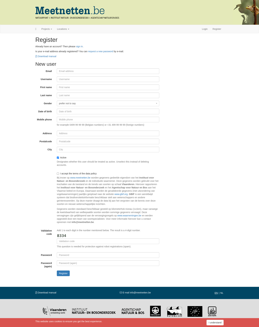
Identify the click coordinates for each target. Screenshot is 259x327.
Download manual (45, 56)
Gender (48, 103)
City (50, 149)
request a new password (100, 51)
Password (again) (46, 265)
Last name (46, 95)
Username (46, 79)
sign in (79, 46)
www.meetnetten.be (80, 177)
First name (46, 87)
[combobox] (108, 103)
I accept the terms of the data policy (77, 173)
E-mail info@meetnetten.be (135, 292)
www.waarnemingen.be (129, 215)
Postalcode (45, 141)
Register (217, 29)
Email (49, 71)
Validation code (46, 232)
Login (205, 29)
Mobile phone (44, 119)
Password (46, 255)
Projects (46, 29)
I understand (215, 322)
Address (47, 133)
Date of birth (45, 111)
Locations (63, 29)
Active (61, 157)
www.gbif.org (121, 194)
